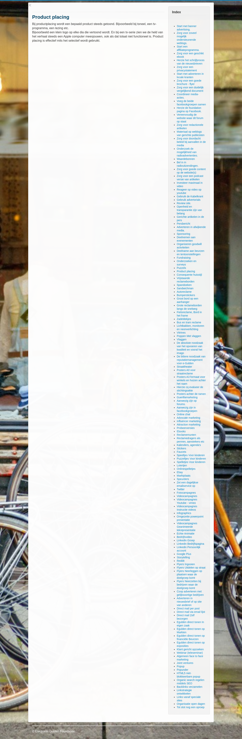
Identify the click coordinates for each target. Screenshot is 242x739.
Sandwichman (185, 288)
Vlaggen (181, 339)
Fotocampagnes (186, 492)
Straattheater (184, 366)
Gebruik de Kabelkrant (190, 196)
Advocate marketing (188, 417)
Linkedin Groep (186, 540)
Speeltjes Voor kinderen (191, 455)
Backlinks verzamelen (189, 686)
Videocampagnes (187, 496)
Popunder (182, 669)
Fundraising (184, 257)
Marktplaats (183, 475)
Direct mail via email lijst (191, 611)
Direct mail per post (188, 608)
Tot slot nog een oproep (190, 707)
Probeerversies (186, 427)
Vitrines (181, 332)
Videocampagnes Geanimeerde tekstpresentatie (187, 527)
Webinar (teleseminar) (190, 652)
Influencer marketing (189, 421)
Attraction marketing (188, 424)
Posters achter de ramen (191, 393)
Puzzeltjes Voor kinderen (191, 458)
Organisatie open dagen (191, 703)
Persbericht (183, 223)
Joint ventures (185, 662)
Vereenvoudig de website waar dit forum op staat (190, 118)
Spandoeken (184, 284)
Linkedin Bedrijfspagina (190, 543)
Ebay (180, 472)
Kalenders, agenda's (189, 445)
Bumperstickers (186, 295)
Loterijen (182, 465)
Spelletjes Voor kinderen (191, 462)
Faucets (181, 451)
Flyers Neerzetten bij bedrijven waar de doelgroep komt (189, 585)
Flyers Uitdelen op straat (191, 567)
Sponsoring (183, 233)
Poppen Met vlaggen (189, 336)
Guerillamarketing (187, 397)
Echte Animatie (185, 533)
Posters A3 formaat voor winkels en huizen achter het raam (191, 380)
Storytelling (183, 557)
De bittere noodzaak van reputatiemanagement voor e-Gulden (191, 360)
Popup (180, 666)
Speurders (183, 479)
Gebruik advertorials (188, 199)
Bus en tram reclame (189, 322)
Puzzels (181, 267)
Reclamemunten (186, 434)
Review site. (184, 203)
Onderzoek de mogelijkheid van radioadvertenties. (187, 152)
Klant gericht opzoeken (190, 649)
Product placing (186, 271)
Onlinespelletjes (186, 468)
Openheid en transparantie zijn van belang (189, 210)
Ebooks (181, 431)
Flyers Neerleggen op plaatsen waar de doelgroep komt (189, 574)
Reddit (180, 560)
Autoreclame (184, 291)
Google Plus (184, 553)
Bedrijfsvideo (184, 536)
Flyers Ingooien (186, 564)
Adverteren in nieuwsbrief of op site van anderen (189, 602)
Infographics (184, 513)
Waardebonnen (186, 158)
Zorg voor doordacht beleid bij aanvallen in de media (191, 142)
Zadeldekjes (184, 318)
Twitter (181, 489)
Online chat (183, 414)
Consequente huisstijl (189, 274)
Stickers (181, 448)
